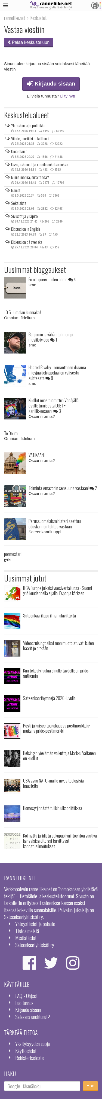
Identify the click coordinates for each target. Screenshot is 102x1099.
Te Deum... (12, 433)
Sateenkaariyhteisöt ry (34, 945)
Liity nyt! (67, 96)
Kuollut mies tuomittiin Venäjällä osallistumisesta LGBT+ (54, 406)
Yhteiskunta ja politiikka (28, 125)
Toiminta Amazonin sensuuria (63, 488)
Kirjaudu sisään (51, 84)
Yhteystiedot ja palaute (35, 924)
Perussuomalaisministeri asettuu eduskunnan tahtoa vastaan (55, 523)
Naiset (15, 190)
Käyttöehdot (25, 1051)
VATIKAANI (37, 455)
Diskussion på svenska (26, 242)
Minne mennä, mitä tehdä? (30, 177)
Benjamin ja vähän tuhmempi (51, 337)
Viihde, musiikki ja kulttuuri (30, 138)
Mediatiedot (25, 938)
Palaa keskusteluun (29, 42)
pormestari (12, 553)
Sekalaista (18, 203)
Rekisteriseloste (29, 1058)
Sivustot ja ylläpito (24, 216)
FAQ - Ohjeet (26, 996)
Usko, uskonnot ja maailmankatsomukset (40, 164)
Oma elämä (19, 151)
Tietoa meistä (27, 931)
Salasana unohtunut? (32, 1017)
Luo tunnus (24, 1003)
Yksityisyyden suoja (32, 1044)
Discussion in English (25, 229)
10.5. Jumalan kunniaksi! (22, 312)
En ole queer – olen (52, 279)
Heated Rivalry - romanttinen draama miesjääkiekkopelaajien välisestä (57, 373)
